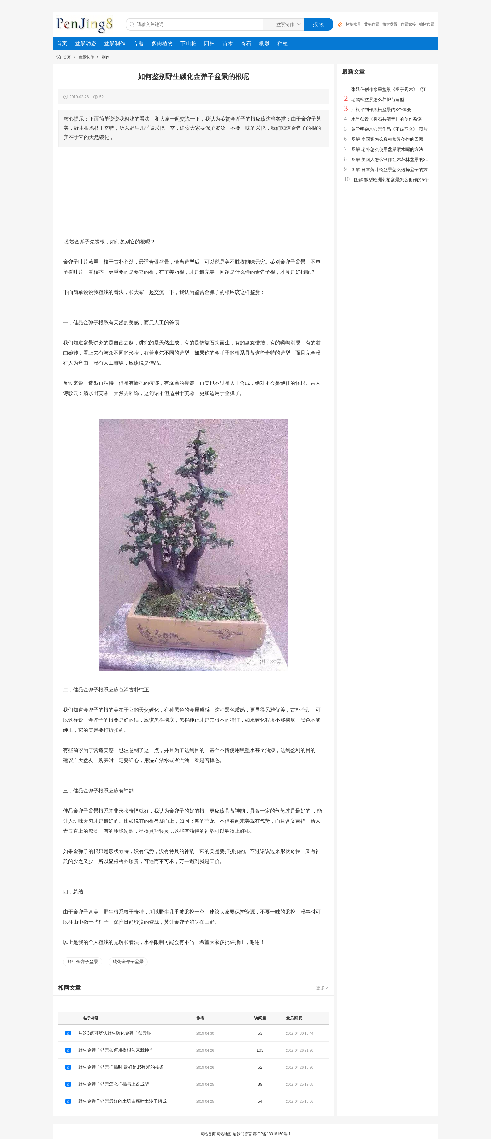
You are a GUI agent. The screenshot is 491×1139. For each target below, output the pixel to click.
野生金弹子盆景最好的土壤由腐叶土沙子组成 (122, 1101)
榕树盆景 (390, 24)
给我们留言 (242, 1134)
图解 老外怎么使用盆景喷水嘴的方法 (387, 149)
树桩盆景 (353, 24)
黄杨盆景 (371, 24)
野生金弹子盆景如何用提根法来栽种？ (115, 1050)
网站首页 (208, 1134)
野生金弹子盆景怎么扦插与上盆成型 (113, 1084)
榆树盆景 (426, 24)
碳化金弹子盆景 (128, 961)
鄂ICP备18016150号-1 (272, 1134)
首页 (67, 57)
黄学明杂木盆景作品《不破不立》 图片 (389, 129)
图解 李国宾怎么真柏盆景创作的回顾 (387, 139)
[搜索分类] (282, 24)
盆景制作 (86, 57)
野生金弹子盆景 (82, 961)
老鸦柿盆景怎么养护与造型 (377, 99)
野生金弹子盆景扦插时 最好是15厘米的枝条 (121, 1067)
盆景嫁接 (408, 24)
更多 (322, 987)
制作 (105, 57)
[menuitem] (62, 43)
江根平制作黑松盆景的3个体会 (381, 109)
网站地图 (224, 1134)
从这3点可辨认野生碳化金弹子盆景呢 (114, 1032)
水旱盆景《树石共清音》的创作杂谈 (386, 119)
